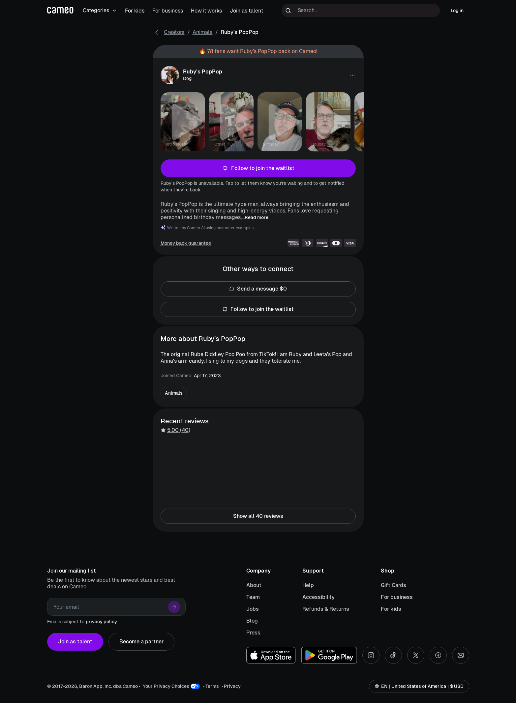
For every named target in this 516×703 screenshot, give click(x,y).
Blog (252, 621)
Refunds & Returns (325, 609)
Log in (457, 10)
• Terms (211, 686)
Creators (174, 32)
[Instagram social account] (370, 655)
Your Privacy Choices (166, 686)
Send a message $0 (258, 289)
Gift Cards (393, 585)
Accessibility (318, 597)
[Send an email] (460, 655)
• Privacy (231, 686)
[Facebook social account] (438, 655)
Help (308, 585)
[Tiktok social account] (393, 655)
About (253, 585)
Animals (203, 32)
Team (253, 597)
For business (397, 597)
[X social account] (415, 655)
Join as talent (75, 641)
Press (253, 633)
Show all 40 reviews (258, 516)
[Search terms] (360, 10)
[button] (352, 75)
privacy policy (101, 621)
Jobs (252, 609)
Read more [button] (256, 217)
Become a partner (141, 641)
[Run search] (288, 10)
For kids (391, 609)
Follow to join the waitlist (258, 168)
